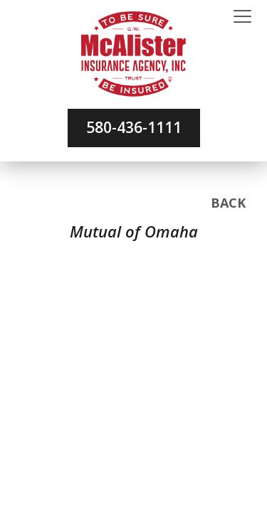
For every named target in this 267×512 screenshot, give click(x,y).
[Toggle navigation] (242, 17)
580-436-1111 (134, 127)
